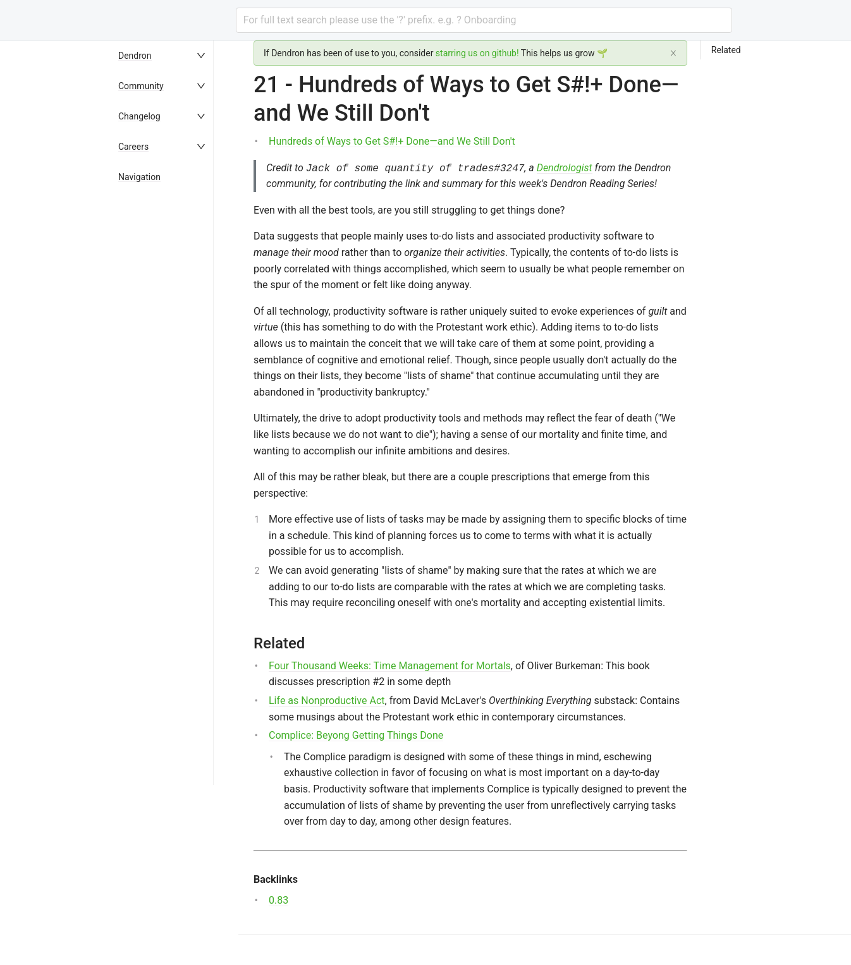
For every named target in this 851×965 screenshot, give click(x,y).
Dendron (135, 56)
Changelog (139, 116)
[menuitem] (175, 55)
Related (726, 50)
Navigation (139, 177)
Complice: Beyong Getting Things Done (356, 735)
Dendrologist (564, 168)
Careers (133, 147)
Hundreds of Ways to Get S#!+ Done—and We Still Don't (392, 141)
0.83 (278, 900)
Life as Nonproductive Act (327, 701)
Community (141, 86)
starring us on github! (477, 53)
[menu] (175, 502)
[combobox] (484, 20)
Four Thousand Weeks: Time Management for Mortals (390, 666)
